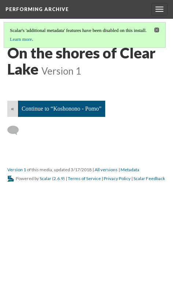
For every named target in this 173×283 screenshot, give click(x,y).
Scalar (45, 178)
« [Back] (12, 108)
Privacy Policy (117, 178)
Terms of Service (84, 178)
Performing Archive (37, 9)
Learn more (21, 39)
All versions (106, 169)
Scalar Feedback (149, 178)
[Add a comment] (16, 130)
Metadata (130, 169)
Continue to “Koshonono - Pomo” (62, 108)
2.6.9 (58, 178)
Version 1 (16, 169)
